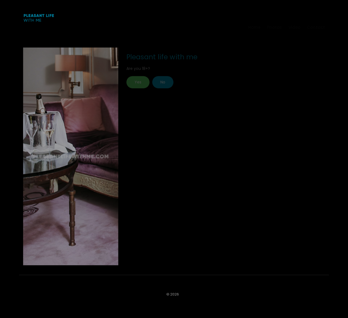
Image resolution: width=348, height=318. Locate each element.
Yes (138, 84)
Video (294, 19)
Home (254, 19)
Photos (274, 19)
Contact (316, 19)
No (162, 84)
